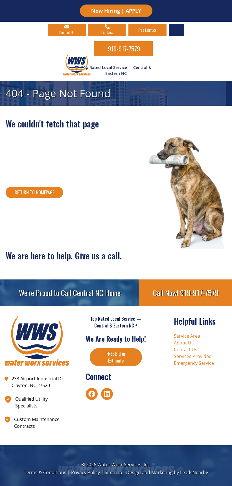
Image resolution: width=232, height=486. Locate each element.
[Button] (34, 192)
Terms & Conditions (45, 472)
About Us (184, 343)
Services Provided (193, 356)
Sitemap (113, 472)
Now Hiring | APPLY (116, 10)
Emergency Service (194, 363)
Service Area (187, 336)
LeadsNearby (194, 472)
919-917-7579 (124, 48)
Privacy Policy (85, 472)
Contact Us (185, 349)
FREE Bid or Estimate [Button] (116, 357)
